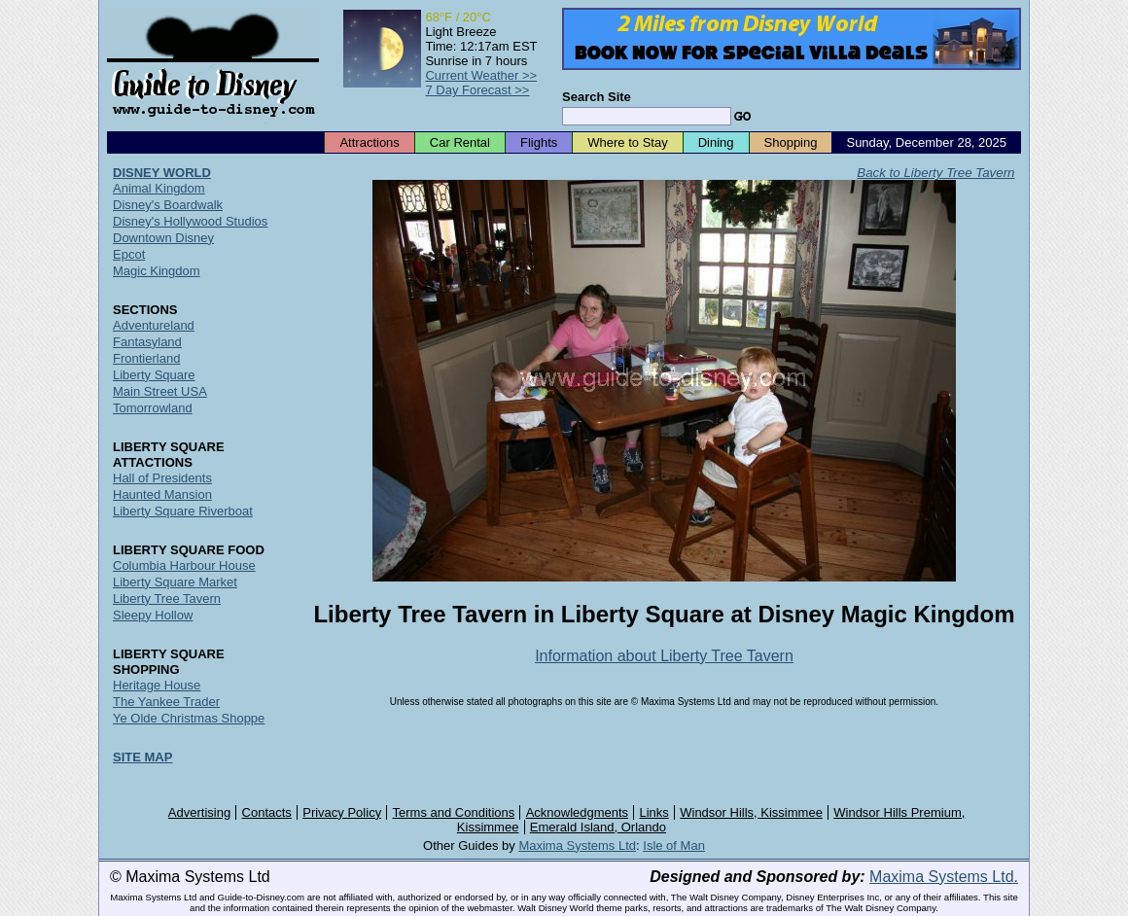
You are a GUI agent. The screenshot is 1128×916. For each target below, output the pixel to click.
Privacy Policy (341, 812)
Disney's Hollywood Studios (190, 221)
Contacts (267, 812)
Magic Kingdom (156, 271)
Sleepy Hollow (153, 615)
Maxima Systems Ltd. (943, 876)
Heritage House (156, 685)
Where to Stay (627, 142)
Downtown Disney (163, 237)
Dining (716, 142)
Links (654, 812)
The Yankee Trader (166, 701)
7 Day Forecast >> (477, 90)
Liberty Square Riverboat (183, 511)
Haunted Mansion (162, 494)
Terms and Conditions (454, 812)
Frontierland (146, 358)
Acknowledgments (577, 812)
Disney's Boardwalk (168, 204)
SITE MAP (142, 757)
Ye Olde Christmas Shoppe (188, 718)
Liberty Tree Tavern (167, 598)
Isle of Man (674, 845)
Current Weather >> (481, 75)
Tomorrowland (153, 408)
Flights (538, 142)
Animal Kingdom (159, 188)
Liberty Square (154, 375)
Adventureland (153, 325)
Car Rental (460, 142)
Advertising (199, 812)
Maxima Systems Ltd (577, 845)
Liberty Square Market (175, 582)
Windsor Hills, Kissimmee (751, 812)
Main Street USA (160, 391)
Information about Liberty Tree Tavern (664, 656)
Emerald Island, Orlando (598, 827)
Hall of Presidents (162, 478)
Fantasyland (147, 342)
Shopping (791, 142)
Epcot (129, 254)
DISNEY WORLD (162, 172)
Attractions (369, 142)
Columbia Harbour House (184, 565)
